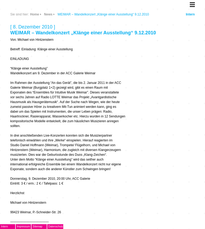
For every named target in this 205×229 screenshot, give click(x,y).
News (48, 14)
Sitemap (37, 226)
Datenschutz (55, 226)
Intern (190, 14)
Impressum (23, 226)
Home (34, 14)
